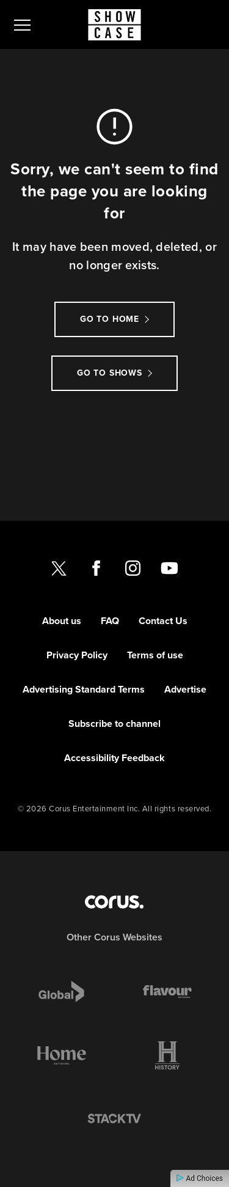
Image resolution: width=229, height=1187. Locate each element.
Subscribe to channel (114, 723)
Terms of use (155, 655)
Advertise (185, 689)
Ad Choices (199, 1178)
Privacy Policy (76, 655)
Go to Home (109, 319)
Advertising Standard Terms (84, 689)
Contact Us (163, 621)
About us (61, 621)
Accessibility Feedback (114, 758)
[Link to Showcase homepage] (114, 24)
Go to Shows (109, 373)
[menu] (22, 24)
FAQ (110, 621)
